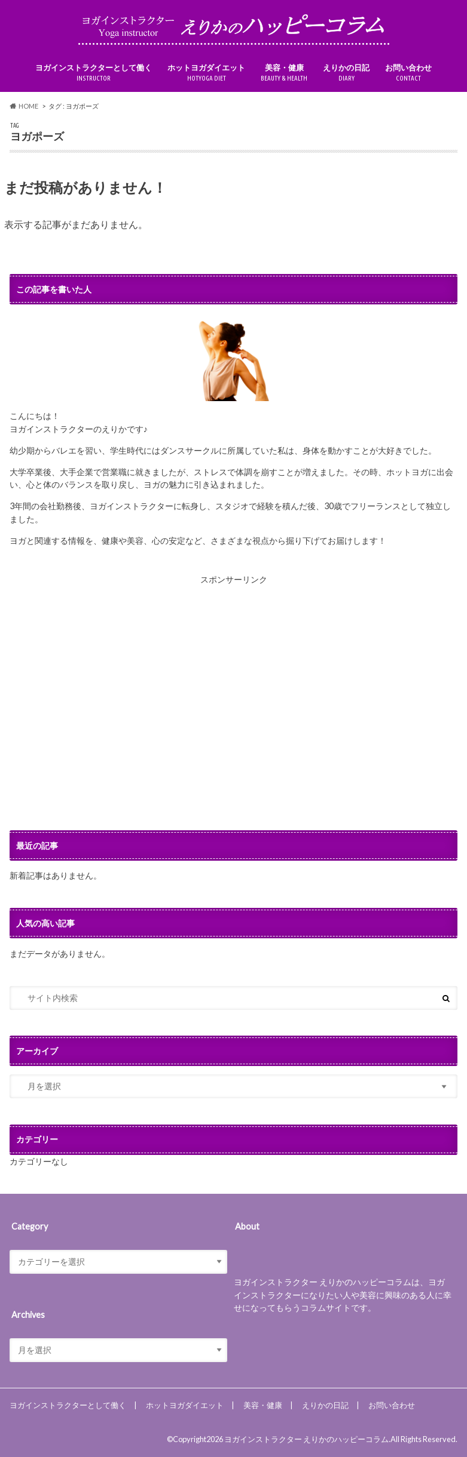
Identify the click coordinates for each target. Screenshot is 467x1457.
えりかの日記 (346, 73)
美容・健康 (284, 73)
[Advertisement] (234, 707)
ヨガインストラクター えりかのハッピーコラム (306, 1439)
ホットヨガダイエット (206, 73)
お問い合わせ (408, 73)
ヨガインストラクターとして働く (93, 73)
